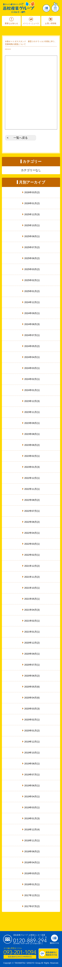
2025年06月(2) (32, 258)
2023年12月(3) (32, 401)
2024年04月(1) (32, 357)
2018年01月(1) (32, 884)
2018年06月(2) (32, 851)
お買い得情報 (50, 23)
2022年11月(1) (32, 489)
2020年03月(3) (32, 708)
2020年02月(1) (32, 719)
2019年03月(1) (32, 807)
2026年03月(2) (32, 192)
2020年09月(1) (32, 653)
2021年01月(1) (32, 631)
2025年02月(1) (32, 280)
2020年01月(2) (32, 730)
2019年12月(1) (32, 741)
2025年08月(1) (32, 236)
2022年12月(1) (32, 478)
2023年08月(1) (32, 434)
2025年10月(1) (32, 225)
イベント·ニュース (31, 23)
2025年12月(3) (32, 214)
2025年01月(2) (32, 291)
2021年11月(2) (32, 577)
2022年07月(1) (32, 511)
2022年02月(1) (32, 555)
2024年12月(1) (32, 302)
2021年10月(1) (32, 588)
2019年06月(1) (32, 785)
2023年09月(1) (32, 423)
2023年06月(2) (32, 445)
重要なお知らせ (11, 23)
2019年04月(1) (32, 796)
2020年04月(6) (32, 697)
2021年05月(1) (32, 599)
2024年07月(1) (32, 335)
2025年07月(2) (32, 247)
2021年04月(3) (32, 609)
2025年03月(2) (32, 269)
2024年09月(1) (32, 313)
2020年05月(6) (32, 686)
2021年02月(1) (32, 620)
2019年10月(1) (32, 752)
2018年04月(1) (32, 862)
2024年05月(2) (32, 346)
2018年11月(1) (32, 840)
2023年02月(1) (32, 456)
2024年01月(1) (32, 390)
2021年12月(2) (32, 566)
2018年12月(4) (32, 829)
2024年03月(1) (32, 368)
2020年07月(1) (32, 664)
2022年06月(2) (32, 522)
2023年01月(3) (32, 467)
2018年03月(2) (32, 873)
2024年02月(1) (32, 379)
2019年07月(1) (32, 774)
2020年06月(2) (32, 675)
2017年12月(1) (32, 895)
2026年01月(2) (32, 203)
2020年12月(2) (32, 642)
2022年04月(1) (32, 533)
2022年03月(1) (32, 544)
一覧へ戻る (20, 137)
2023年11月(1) (32, 412)
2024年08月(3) (32, 324)
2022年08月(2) (32, 500)
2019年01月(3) (32, 818)
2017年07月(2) (32, 906)
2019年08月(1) (32, 763)
